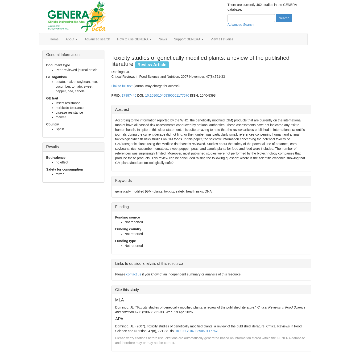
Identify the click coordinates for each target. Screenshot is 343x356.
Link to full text (122, 86)
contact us (133, 274)
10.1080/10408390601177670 (167, 95)
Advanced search (97, 39)
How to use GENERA (134, 39)
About (71, 39)
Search (284, 18)
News (163, 39)
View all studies (222, 39)
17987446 (129, 95)
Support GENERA (188, 39)
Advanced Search (240, 24)
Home (54, 39)
